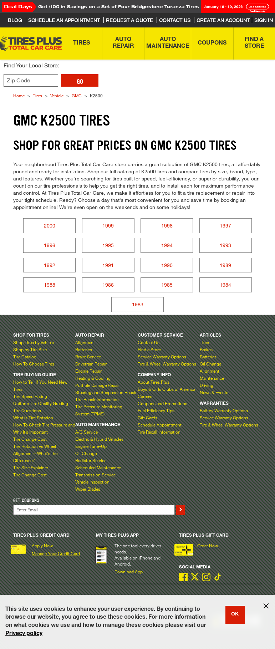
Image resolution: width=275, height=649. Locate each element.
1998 (167, 226)
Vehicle (56, 95)
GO (80, 81)
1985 (167, 285)
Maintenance (212, 378)
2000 (49, 226)
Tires (37, 95)
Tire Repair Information (97, 399)
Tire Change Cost (30, 439)
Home (19, 95)
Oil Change (86, 453)
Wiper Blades (87, 489)
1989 (225, 265)
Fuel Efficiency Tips (156, 410)
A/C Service (86, 432)
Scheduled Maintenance (98, 467)
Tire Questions (27, 410)
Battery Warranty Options (224, 410)
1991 (108, 265)
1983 (137, 304)
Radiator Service (90, 460)
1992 (49, 265)
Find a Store (149, 349)
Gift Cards (147, 417)
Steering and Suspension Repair (106, 392)
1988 (49, 285)
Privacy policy (23, 634)
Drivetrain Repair (91, 364)
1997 (225, 226)
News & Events (214, 392)
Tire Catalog (24, 356)
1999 (108, 226)
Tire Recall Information (159, 432)
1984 (225, 285)
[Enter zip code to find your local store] (31, 80)
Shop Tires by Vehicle (33, 342)
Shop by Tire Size (30, 349)
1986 (108, 285)
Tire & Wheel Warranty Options (167, 364)
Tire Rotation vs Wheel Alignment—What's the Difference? (35, 453)
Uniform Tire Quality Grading (40, 403)
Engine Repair (88, 371)
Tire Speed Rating (30, 396)
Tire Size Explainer (30, 467)
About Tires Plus (153, 382)
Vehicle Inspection (92, 482)
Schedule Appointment (160, 425)
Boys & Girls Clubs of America (166, 389)
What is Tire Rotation (33, 417)
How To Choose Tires (33, 364)
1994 (167, 245)
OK (235, 614)
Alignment (85, 342)
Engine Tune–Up (91, 446)
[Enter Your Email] (93, 510)
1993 (225, 245)
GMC (77, 95)
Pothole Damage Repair (97, 385)
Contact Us (148, 342)
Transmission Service (95, 474)
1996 (49, 245)
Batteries (83, 349)
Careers (145, 396)
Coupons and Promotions (162, 403)
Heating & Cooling (93, 378)
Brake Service (88, 356)
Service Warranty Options (162, 356)
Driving (206, 385)
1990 (167, 265)
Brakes (206, 349)
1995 (108, 245)
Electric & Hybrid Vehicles (99, 439)
